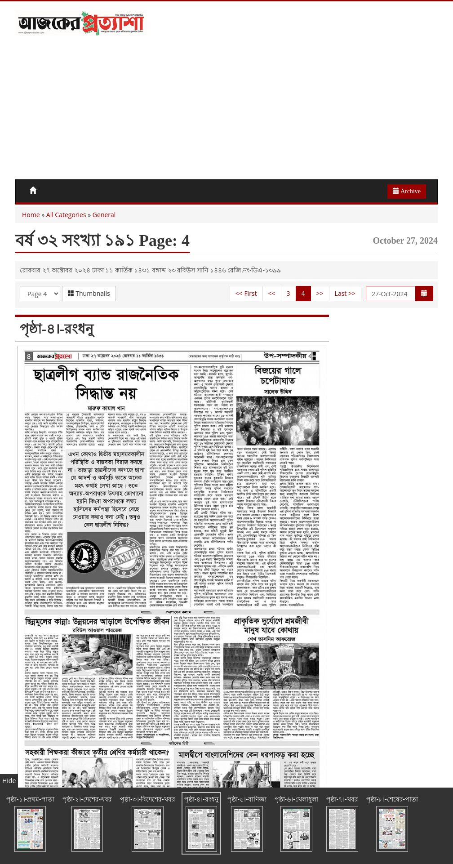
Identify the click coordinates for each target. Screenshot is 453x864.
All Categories (66, 214)
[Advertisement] (226, 112)
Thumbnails (89, 293)
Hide (9, 780)
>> (320, 293)
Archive (407, 191)
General (104, 214)
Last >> (345, 293)
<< (271, 293)
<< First (246, 293)
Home (31, 214)
